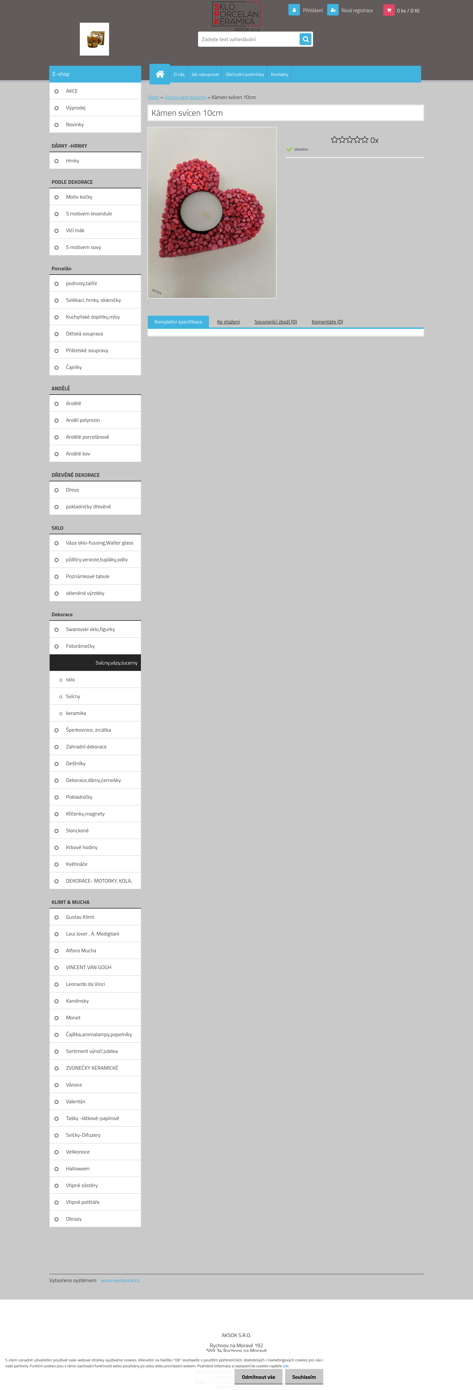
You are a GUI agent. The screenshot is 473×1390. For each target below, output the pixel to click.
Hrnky (72, 160)
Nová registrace (355, 10)
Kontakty (279, 74)
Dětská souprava (84, 333)
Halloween (77, 1168)
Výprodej (75, 107)
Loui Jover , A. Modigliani (92, 934)
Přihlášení (309, 10)
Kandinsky (77, 1001)
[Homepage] (162, 74)
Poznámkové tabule (87, 576)
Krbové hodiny (82, 847)
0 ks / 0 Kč (408, 10)
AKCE (72, 91)
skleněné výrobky (85, 593)
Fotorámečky (80, 646)
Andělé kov (78, 453)
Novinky (75, 124)
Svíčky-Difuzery (83, 1135)
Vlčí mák (75, 230)
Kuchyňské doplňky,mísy (93, 317)
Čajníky (74, 367)
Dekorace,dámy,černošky (93, 780)
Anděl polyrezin (83, 420)
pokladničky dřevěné (88, 506)
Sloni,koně (77, 830)
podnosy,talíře (81, 283)
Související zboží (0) (276, 322)
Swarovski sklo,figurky (90, 629)
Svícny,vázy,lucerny (117, 663)
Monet (73, 1017)
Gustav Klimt (80, 917)
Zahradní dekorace (86, 746)
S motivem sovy (83, 247)
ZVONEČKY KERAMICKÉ (92, 1068)
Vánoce (74, 1084)
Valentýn (75, 1101)
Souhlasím (303, 1377)
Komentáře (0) (327, 322)
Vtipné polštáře (83, 1202)
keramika (76, 713)
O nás (179, 74)
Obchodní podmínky (245, 74)
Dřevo (72, 490)
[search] (305, 39)
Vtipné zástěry (82, 1185)
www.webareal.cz (120, 1280)
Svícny (73, 696)
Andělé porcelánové (87, 437)
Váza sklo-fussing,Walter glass (99, 543)
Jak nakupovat (205, 74)
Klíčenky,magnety (85, 813)
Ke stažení (228, 322)
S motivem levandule (89, 213)
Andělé (73, 403)
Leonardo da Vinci (85, 984)
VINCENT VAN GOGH (88, 967)
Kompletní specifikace (178, 322)
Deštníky (75, 763)
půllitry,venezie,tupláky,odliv (97, 559)
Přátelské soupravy (87, 350)
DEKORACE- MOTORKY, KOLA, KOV (99, 883)
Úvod (153, 97)
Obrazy (74, 1219)
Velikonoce (78, 1152)
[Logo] (94, 39)
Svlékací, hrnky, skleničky (93, 300)
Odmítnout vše (255, 1377)
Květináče (76, 864)
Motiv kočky (79, 197)
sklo (70, 679)
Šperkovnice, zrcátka (88, 730)
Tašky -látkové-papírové (92, 1118)
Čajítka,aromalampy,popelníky (99, 1034)
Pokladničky (79, 797)
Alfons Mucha (81, 950)
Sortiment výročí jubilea (92, 1051)
